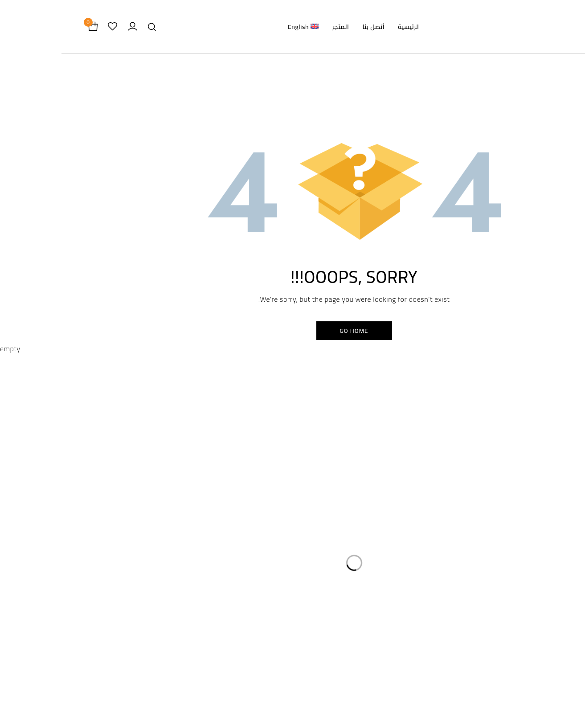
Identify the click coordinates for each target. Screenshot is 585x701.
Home (355, 635)
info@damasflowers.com (122, 585)
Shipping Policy (229, 688)
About (356, 678)
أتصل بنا (391, 522)
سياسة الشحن (256, 504)
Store (356, 656)
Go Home (292, 333)
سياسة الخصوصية (250, 468)
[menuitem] (241, 26)
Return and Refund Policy (229, 667)
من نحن (391, 504)
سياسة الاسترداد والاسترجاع (237, 486)
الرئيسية (391, 468)
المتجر (393, 486)
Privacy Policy (229, 646)
